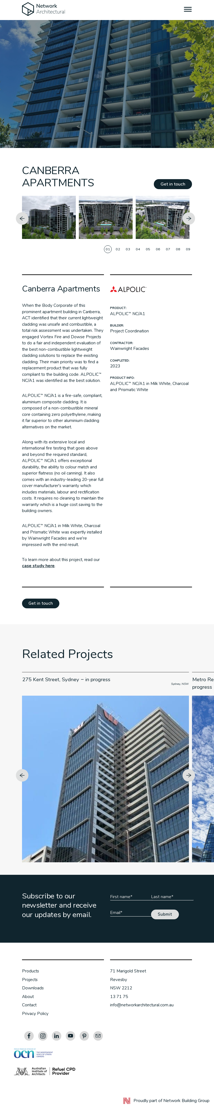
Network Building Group (186, 1101)
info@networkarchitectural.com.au (142, 1005)
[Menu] (188, 10)
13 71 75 (119, 996)
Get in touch (172, 184)
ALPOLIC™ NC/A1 (127, 314)
